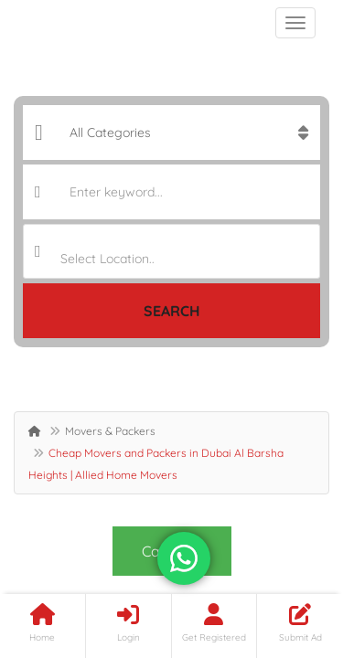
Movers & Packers (110, 431)
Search (172, 311)
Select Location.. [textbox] (107, 258)
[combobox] (171, 251)
